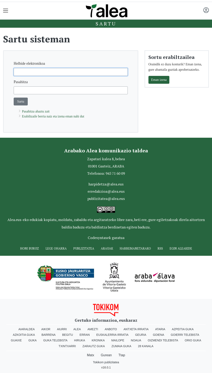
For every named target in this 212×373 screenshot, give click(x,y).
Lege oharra (56, 248)
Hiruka (79, 340)
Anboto (111, 329)
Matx (90, 355)
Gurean (106, 355)
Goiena (158, 334)
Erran (85, 334)
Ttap (121, 355)
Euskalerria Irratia (112, 334)
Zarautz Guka (93, 346)
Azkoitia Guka (24, 334)
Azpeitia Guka (183, 329)
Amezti (92, 329)
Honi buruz (29, 248)
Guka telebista (55, 340)
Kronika (98, 340)
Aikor (46, 329)
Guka (32, 340)
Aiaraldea (26, 329)
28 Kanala (145, 346)
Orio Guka (193, 340)
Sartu (106, 23)
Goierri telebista (185, 334)
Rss (160, 248)
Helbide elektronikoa (29, 63)
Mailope (117, 340)
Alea (77, 329)
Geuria (140, 334)
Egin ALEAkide (181, 248)
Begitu (67, 334)
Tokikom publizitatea (106, 362)
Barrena (49, 334)
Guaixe (16, 340)
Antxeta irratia (136, 329)
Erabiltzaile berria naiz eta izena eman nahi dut (53, 116)
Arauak (107, 248)
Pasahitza (21, 82)
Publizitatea (83, 248)
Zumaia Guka (121, 346)
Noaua (136, 340)
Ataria (160, 329)
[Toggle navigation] (5, 10)
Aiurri (62, 329)
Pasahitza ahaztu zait (35, 111)
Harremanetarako (135, 248)
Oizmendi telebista (163, 340)
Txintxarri (67, 346)
